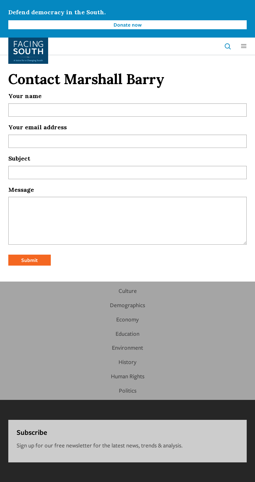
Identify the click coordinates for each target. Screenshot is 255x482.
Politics (127, 390)
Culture (128, 291)
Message (21, 189)
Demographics (127, 305)
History (127, 362)
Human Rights (127, 376)
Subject (19, 158)
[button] (243, 46)
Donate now (128, 24)
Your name (25, 96)
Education (127, 333)
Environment (127, 347)
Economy (127, 319)
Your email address (37, 127)
